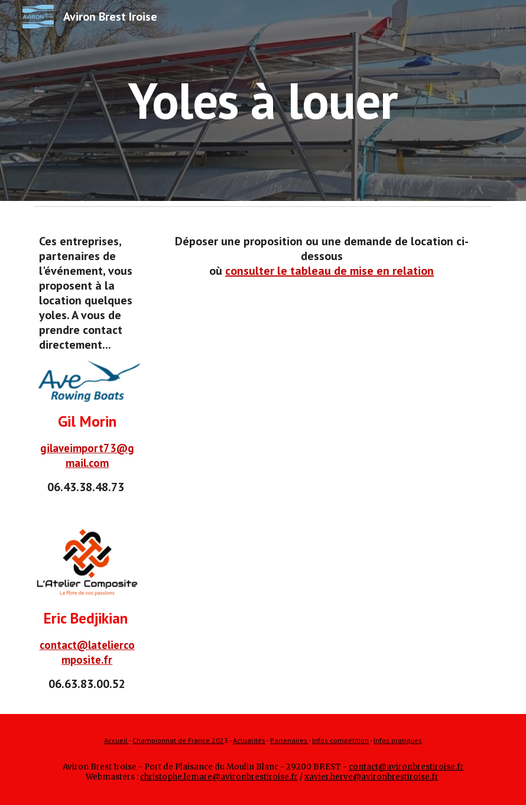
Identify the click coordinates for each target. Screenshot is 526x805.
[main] (262, 100)
